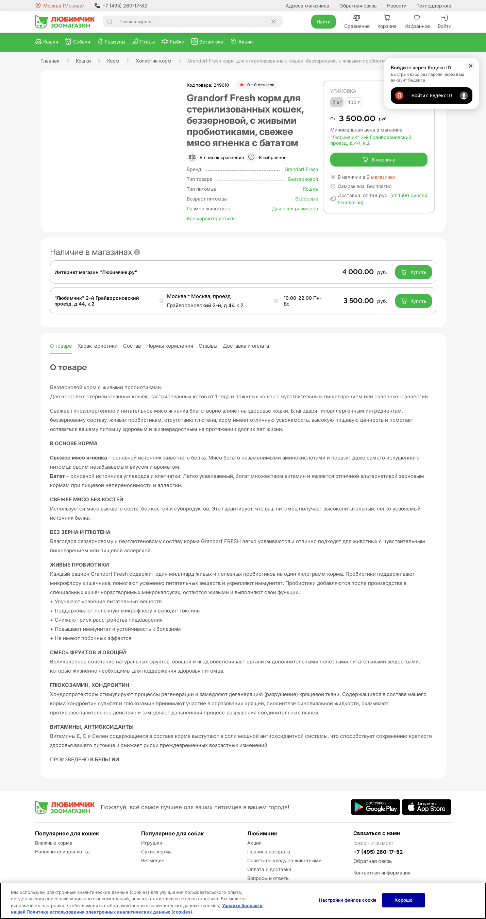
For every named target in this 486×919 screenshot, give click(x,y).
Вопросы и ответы (268, 878)
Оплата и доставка (269, 869)
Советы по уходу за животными (284, 860)
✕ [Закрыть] (470, 66)
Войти (444, 21)
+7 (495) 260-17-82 (120, 5)
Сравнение (357, 21)
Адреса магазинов (307, 5)
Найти (324, 21)
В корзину (378, 160)
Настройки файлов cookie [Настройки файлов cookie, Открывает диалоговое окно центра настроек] (347, 900)
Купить (413, 272)
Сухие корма (156, 851)
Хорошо (404, 900)
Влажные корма (53, 843)
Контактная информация (381, 872)
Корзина (387, 21)
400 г (353, 102)
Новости (396, 5)
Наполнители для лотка (62, 851)
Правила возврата (268, 851)
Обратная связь (358, 5)
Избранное (417, 21)
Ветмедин (152, 860)
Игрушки (151, 843)
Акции (254, 843)
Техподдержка (434, 5)
